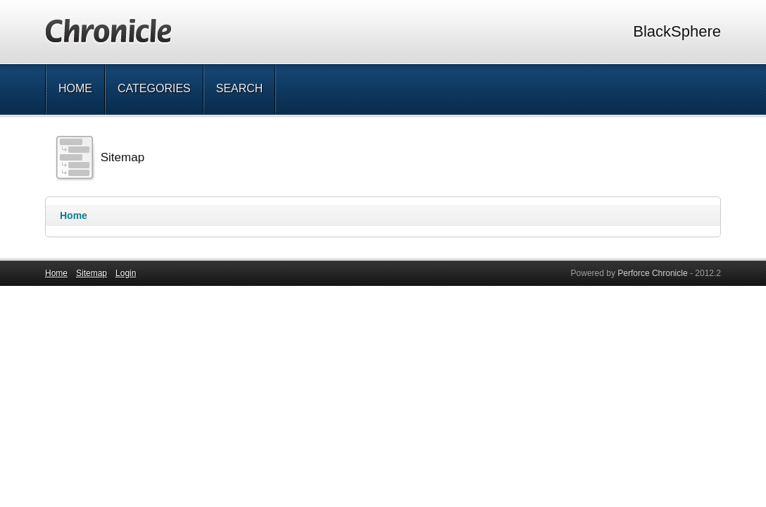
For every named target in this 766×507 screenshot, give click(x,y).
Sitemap (91, 273)
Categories (154, 88)
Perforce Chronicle (652, 273)
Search (239, 88)
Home (75, 88)
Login (125, 273)
